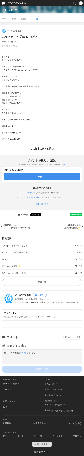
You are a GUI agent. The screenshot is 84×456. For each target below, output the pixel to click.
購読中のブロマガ (53, 395)
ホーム (5, 19)
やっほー (6, 259)
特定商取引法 (39, 423)
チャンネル (57, 436)
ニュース (38, 436)
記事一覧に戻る (42, 204)
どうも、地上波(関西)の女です (16, 252)
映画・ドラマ (9, 401)
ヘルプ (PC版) (74, 423)
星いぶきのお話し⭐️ (11, 266)
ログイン (23, 353)
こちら (63, 164)
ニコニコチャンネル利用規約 (31, 197)
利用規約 (7, 423)
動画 (14, 19)
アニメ (6, 395)
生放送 (23, 19)
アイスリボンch (9, 10)
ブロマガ (34, 19)
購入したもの (51, 383)
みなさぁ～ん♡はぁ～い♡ (14, 273)
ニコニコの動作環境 (27, 193)
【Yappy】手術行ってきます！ (16, 246)
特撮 (5, 407)
